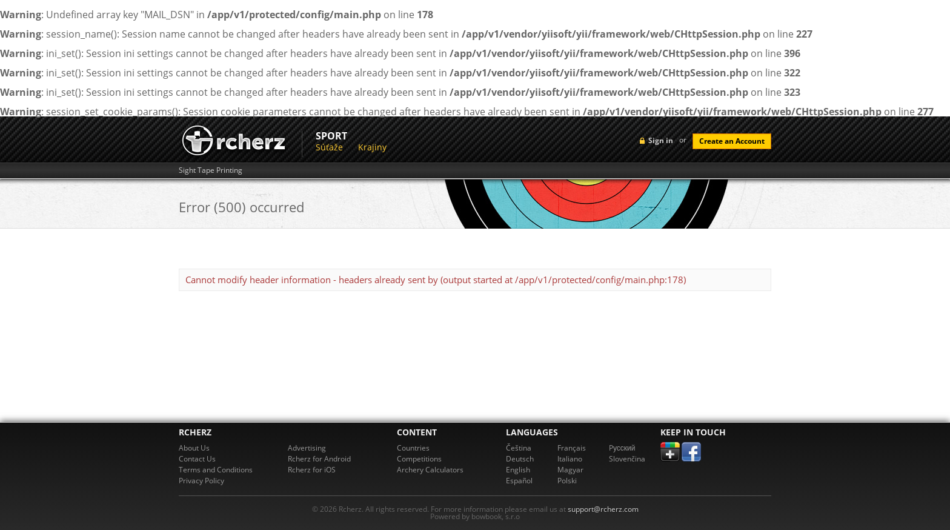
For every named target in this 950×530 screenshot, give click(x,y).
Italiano (569, 459)
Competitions (419, 459)
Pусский (622, 448)
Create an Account (732, 141)
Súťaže (329, 147)
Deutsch (520, 459)
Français (571, 448)
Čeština (518, 448)
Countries (413, 448)
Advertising (307, 448)
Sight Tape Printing (210, 170)
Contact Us (197, 459)
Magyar (570, 470)
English (518, 470)
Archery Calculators (430, 470)
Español (519, 480)
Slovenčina (627, 459)
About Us (194, 448)
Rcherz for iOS (312, 470)
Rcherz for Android (319, 459)
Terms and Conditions (216, 470)
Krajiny (372, 147)
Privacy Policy (201, 480)
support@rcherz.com (603, 509)
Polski (567, 480)
